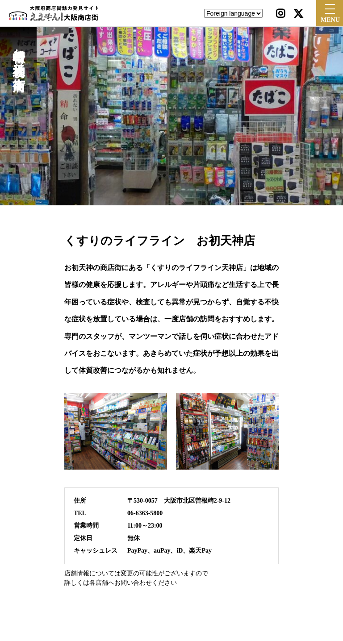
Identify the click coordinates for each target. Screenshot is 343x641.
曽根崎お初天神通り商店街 (18, 54)
